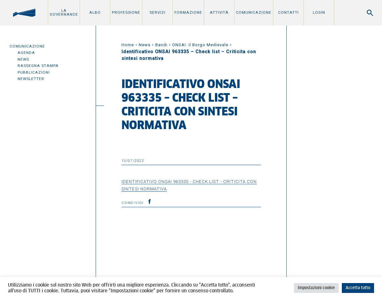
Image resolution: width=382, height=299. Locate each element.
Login (319, 12)
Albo (95, 12)
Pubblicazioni (34, 72)
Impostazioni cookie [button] (316, 288)
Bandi (161, 44)
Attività (219, 12)
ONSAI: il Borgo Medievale (200, 44)
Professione (126, 12)
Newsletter (31, 79)
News (23, 59)
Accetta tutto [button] (358, 288)
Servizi (157, 12)
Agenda (26, 52)
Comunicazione (253, 12)
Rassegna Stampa (38, 65)
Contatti (288, 12)
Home (127, 44)
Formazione (188, 12)
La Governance (64, 12)
